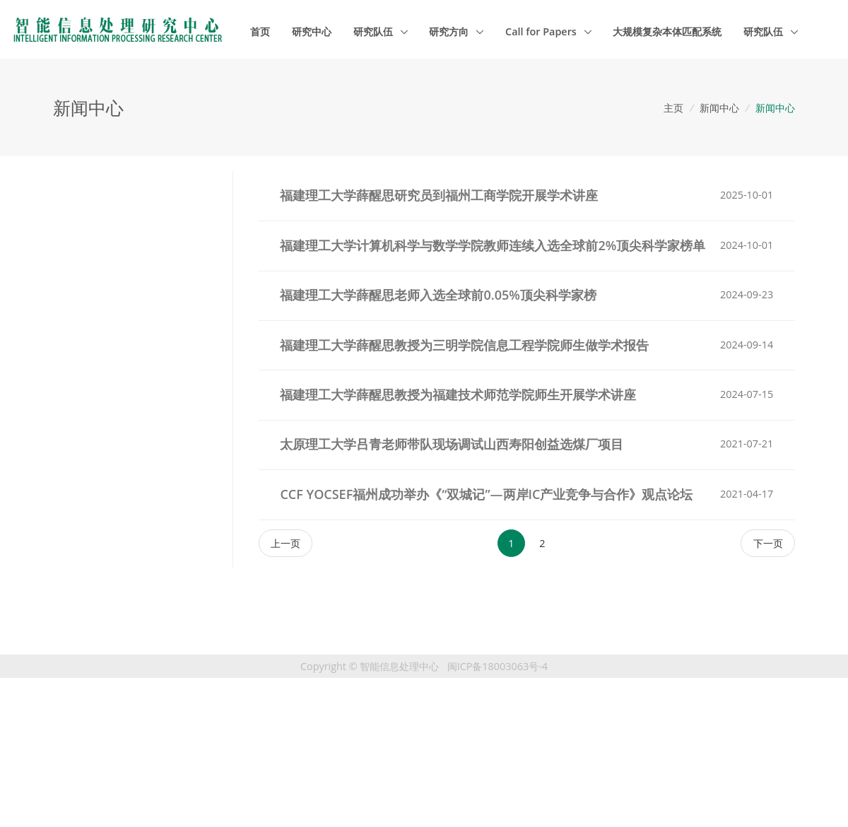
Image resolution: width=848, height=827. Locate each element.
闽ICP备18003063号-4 (497, 666)
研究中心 (311, 31)
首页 (260, 31)
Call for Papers (542, 31)
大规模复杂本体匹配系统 (667, 31)
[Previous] (286, 543)
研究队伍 (374, 31)
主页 (673, 108)
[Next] (768, 543)
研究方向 (450, 31)
